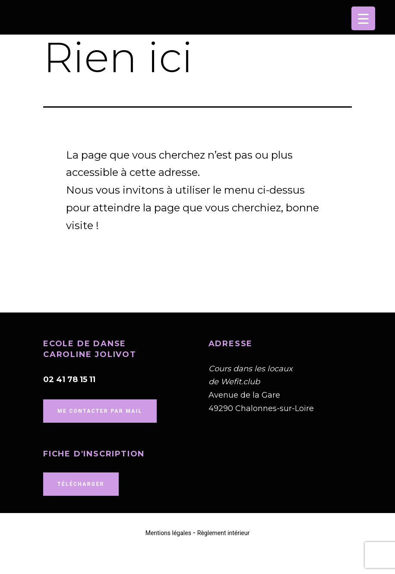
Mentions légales (168, 532)
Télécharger (80, 484)
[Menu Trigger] (363, 18)
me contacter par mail (99, 411)
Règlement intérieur (223, 532)
